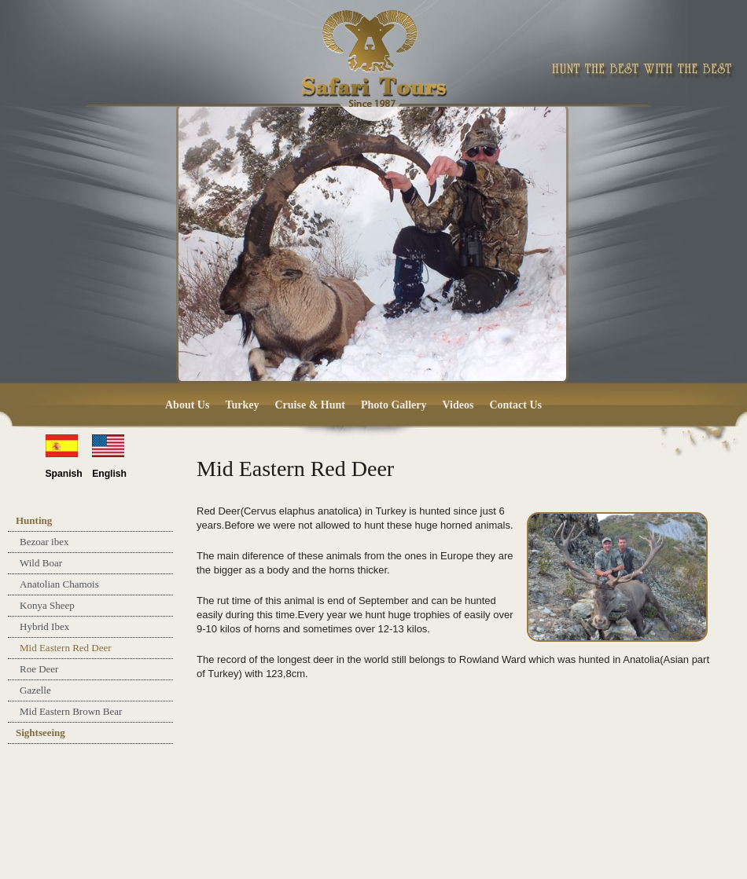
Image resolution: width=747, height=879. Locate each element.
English (109, 473)
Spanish (64, 473)
